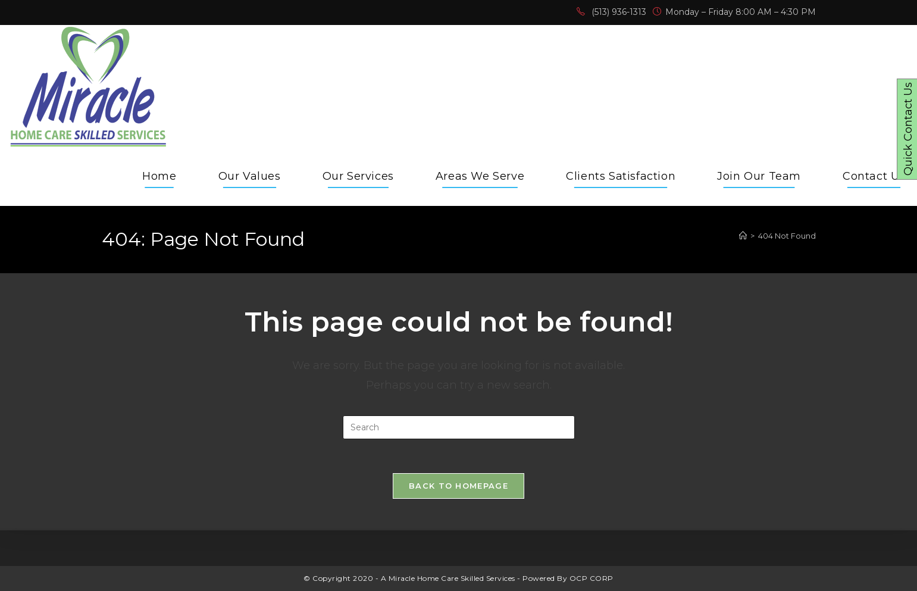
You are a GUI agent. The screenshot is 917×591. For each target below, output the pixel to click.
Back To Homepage (458, 487)
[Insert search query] (459, 427)
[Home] (743, 235)
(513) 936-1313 (618, 12)
